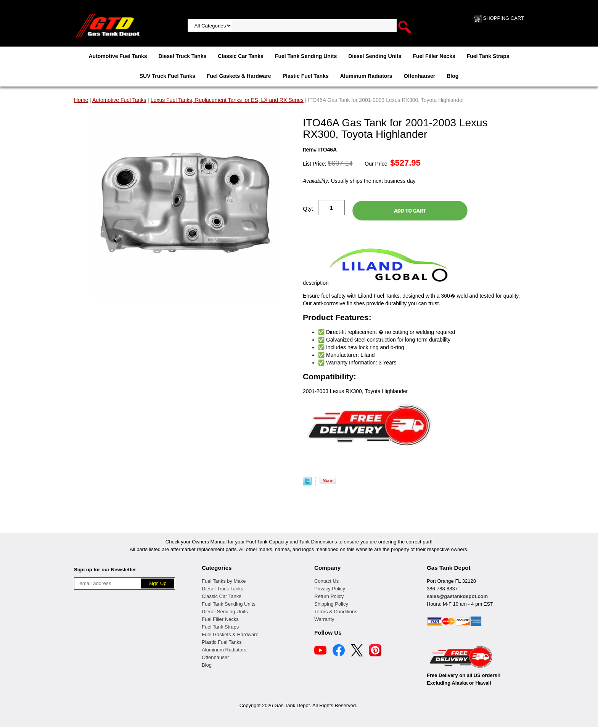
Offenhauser (419, 76)
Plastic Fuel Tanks (306, 76)
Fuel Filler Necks (434, 56)
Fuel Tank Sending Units (306, 56)
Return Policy (329, 596)
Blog (452, 76)
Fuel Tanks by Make (224, 581)
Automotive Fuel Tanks (117, 56)
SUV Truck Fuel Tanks (167, 76)
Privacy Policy (329, 589)
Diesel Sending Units (374, 56)
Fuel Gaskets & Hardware (239, 76)
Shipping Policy (331, 604)
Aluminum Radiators (366, 76)
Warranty (324, 619)
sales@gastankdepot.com (457, 596)
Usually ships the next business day (359, 181)
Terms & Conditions (335, 611)
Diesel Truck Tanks (182, 56)
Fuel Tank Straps (488, 56)
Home (81, 100)
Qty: (308, 208)
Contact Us (326, 581)
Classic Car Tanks (241, 56)
